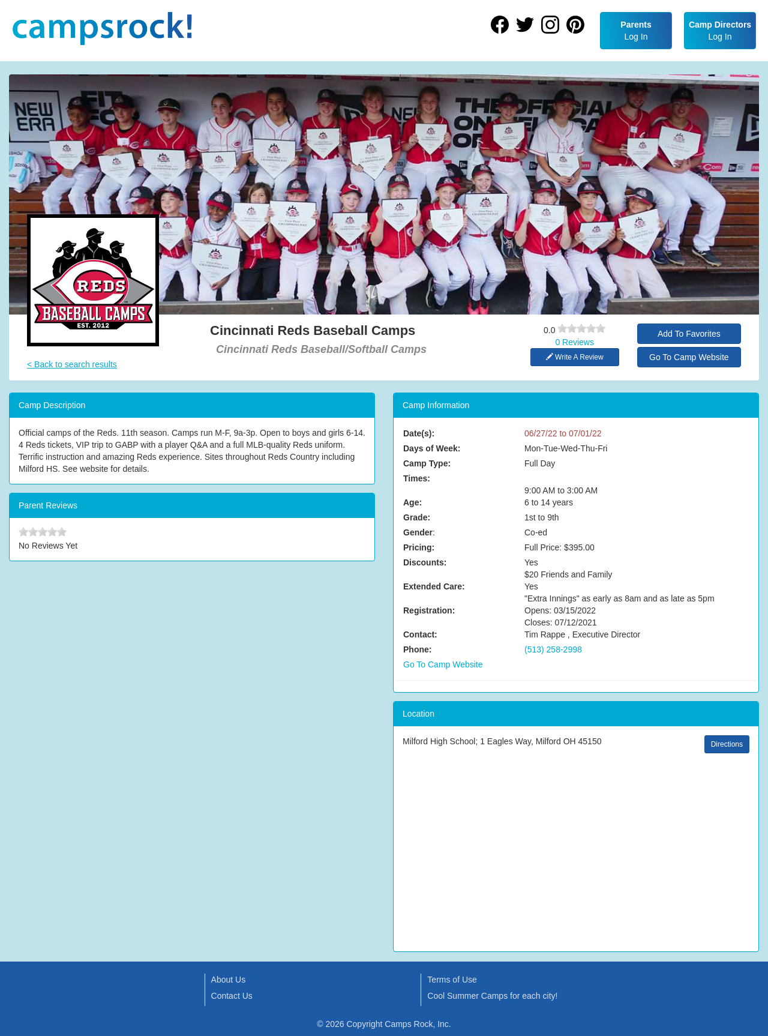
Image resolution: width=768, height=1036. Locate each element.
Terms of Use (451, 979)
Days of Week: (431, 448)
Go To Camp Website (689, 357)
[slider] (581, 328)
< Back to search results (72, 364)
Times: (416, 478)
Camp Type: (427, 463)
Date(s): (418, 433)
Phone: (417, 649)
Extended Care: (434, 586)
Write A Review (575, 357)
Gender (418, 532)
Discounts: (424, 562)
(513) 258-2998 (553, 649)
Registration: (429, 610)
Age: (412, 502)
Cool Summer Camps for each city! (492, 996)
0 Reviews (574, 342)
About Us (228, 979)
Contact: (420, 634)
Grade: (416, 517)
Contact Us (232, 996)
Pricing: (418, 547)
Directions (727, 744)
